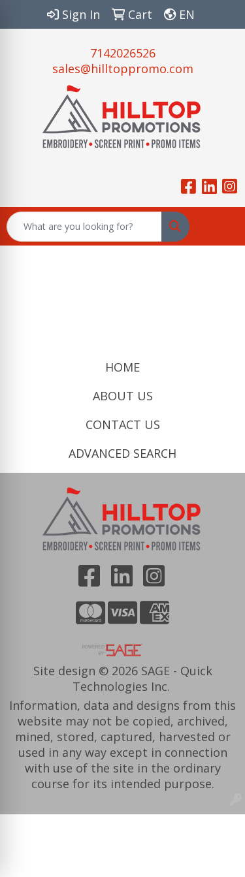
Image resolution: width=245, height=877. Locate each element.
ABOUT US (123, 396)
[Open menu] (219, 227)
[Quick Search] (84, 227)
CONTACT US (123, 424)
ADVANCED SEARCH (122, 453)
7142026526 (122, 53)
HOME (122, 367)
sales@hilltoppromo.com (122, 68)
